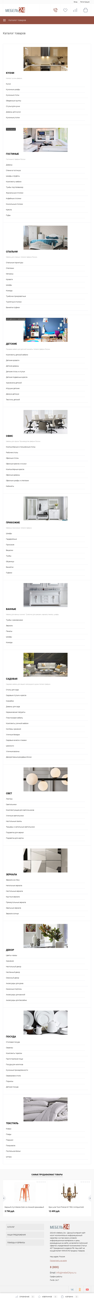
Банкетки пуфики (13, 307)
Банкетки (9, 567)
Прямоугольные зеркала (16, 902)
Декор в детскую (12, 394)
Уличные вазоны (13, 751)
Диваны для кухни (13, 112)
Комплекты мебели (13, 182)
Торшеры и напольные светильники (20, 827)
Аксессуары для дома (14, 983)
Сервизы (9, 1048)
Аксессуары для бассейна (16, 1000)
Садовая (11, 679)
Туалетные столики (14, 302)
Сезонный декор (12, 978)
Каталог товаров (14, 20)
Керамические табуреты (15, 712)
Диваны (9, 165)
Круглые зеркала (13, 897)
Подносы (9, 1081)
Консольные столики (14, 204)
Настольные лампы (14, 821)
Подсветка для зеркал (15, 832)
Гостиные (12, 154)
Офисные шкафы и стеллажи (17, 481)
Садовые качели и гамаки (16, 740)
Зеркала (9, 626)
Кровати (9, 279)
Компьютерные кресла (15, 469)
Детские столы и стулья (15, 372)
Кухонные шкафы (13, 89)
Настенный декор (13, 972)
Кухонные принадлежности (17, 1070)
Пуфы (8, 215)
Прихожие (13, 522)
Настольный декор (13, 967)
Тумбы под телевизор (14, 187)
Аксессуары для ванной (15, 995)
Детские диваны (12, 366)
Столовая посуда (13, 1042)
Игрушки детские (12, 388)
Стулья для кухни (13, 106)
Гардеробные (11, 539)
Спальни (12, 251)
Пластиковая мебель (14, 718)
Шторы (9, 1157)
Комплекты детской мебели (17, 355)
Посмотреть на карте (58, 1261)
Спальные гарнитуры (14, 263)
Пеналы (9, 631)
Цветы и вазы (11, 955)
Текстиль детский (13, 400)
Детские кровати (12, 360)
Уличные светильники (15, 816)
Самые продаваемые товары (47, 1174)
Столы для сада (12, 690)
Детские (11, 344)
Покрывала (10, 1146)
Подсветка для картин (15, 838)
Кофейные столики (13, 198)
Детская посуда (12, 1087)
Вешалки (9, 550)
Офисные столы (12, 458)
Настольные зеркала (14, 891)
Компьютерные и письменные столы (20, 447)
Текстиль (12, 1123)
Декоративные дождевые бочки (19, 757)
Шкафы (9, 285)
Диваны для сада (13, 707)
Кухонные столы (12, 95)
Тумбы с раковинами (14, 620)
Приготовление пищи (14, 1059)
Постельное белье (13, 1151)
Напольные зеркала (14, 885)
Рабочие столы (12, 452)
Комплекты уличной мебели (17, 723)
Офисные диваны (13, 475)
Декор (10, 950)
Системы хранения (13, 729)
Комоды (9, 291)
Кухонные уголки (13, 117)
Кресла (9, 210)
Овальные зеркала (13, 908)
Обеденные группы (13, 101)
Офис (9, 436)
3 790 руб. (10, 1211)
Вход (75, 2)
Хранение (10, 961)
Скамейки (10, 701)
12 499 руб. (54, 1211)
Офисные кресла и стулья (16, 464)
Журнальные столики (14, 193)
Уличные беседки (13, 735)
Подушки (9, 1140)
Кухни (10, 73)
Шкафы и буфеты (13, 176)
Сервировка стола (13, 1076)
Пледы (8, 1134)
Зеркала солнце (12, 914)
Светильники (11, 804)
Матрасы (9, 274)
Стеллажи (10, 268)
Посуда (11, 1036)
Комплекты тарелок (14, 1053)
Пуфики (9, 573)
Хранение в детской (14, 383)
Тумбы (8, 556)
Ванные (11, 609)
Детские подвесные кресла (16, 377)
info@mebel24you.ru (66, 1272)
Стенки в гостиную (13, 170)
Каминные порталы (14, 989)
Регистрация (84, 2)
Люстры (9, 799)
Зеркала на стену (13, 880)
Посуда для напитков (14, 1064)
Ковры (8, 1129)
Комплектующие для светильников (20, 810)
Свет (9, 793)
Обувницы (10, 561)
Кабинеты (10, 486)
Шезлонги (10, 746)
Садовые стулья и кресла (16, 695)
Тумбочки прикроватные (16, 296)
